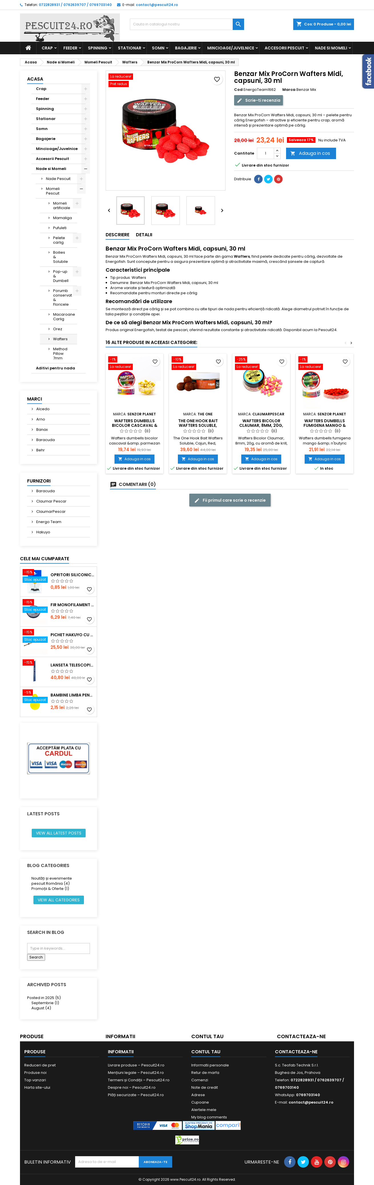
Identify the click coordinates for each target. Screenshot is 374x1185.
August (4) (41, 1008)
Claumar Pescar (51, 501)
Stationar (129, 48)
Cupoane (200, 1102)
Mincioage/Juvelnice (230, 48)
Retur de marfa (205, 1072)
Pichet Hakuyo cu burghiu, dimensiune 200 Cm (72, 634)
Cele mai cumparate (44, 558)
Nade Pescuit (58, 178)
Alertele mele (203, 1109)
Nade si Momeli (331, 48)
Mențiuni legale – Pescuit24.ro (136, 1072)
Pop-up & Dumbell (61, 276)
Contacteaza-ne (301, 1036)
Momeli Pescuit (53, 191)
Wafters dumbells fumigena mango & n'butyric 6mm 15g (324, 425)
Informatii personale (210, 1065)
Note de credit (204, 1087)
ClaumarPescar (50, 511)
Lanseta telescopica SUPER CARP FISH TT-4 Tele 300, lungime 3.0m (72, 665)
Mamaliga (62, 218)
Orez (57, 329)
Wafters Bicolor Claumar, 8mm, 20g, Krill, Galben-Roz (261, 425)
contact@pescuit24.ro (157, 4)
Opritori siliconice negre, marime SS (72, 575)
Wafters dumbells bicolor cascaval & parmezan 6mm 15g (134, 425)
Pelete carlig (59, 240)
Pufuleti (60, 228)
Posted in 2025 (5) (44, 997)
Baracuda (45, 440)
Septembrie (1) (45, 1003)
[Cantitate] (265, 153)
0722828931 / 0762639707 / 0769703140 (75, 4)
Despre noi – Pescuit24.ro (132, 1087)
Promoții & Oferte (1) (50, 888)
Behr (40, 450)
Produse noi (35, 1072)
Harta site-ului (37, 1087)
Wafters (60, 339)
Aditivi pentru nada (55, 368)
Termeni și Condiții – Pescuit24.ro (139, 1080)
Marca (288, 89)
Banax (41, 429)
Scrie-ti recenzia (258, 100)
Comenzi (199, 1080)
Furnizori (39, 481)
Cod (238, 89)
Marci (34, 399)
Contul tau (207, 1036)
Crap (47, 48)
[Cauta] (187, 24)
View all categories (59, 900)
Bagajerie (186, 48)
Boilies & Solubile (60, 257)
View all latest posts (58, 833)
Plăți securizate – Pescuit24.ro (136, 1095)
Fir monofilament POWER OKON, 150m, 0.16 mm (72, 604)
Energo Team (48, 522)
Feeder (70, 48)
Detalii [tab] (144, 234)
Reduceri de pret (40, 1065)
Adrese (198, 1095)
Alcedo (42, 409)
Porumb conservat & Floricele (62, 297)
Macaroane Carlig (64, 317)
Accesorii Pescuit (284, 48)
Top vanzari (35, 1080)
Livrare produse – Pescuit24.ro (136, 1065)
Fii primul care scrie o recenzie (230, 500)
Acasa (35, 79)
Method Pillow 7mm (60, 353)
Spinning (97, 48)
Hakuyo (42, 532)
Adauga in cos (310, 153)
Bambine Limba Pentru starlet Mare (72, 695)
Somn (158, 48)
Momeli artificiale (61, 206)
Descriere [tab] (117, 234)
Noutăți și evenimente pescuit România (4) (51, 881)
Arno (40, 419)
